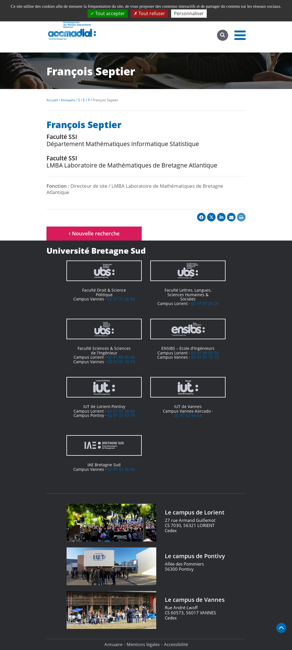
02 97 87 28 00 (121, 411)
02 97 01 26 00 (121, 299)
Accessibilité (176, 644)
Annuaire (113, 644)
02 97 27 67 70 (121, 415)
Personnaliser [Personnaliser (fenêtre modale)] (189, 13)
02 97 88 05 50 (121, 357)
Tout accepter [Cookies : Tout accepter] (107, 13)
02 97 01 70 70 (121, 362)
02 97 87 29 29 (204, 303)
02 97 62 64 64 (188, 415)
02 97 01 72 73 (205, 357)
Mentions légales (143, 644)
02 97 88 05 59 (204, 353)
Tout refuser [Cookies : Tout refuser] (149, 13)
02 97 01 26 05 (121, 469)
